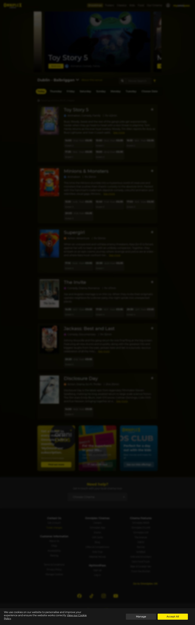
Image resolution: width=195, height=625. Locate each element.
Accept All (173, 616)
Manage (141, 616)
